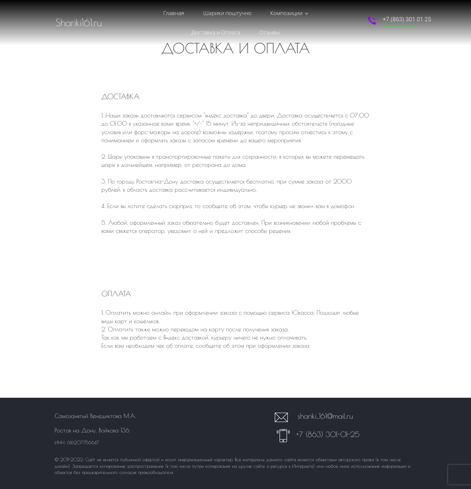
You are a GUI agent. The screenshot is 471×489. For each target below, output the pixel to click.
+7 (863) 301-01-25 (327, 434)
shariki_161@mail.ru (325, 416)
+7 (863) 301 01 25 (407, 14)
